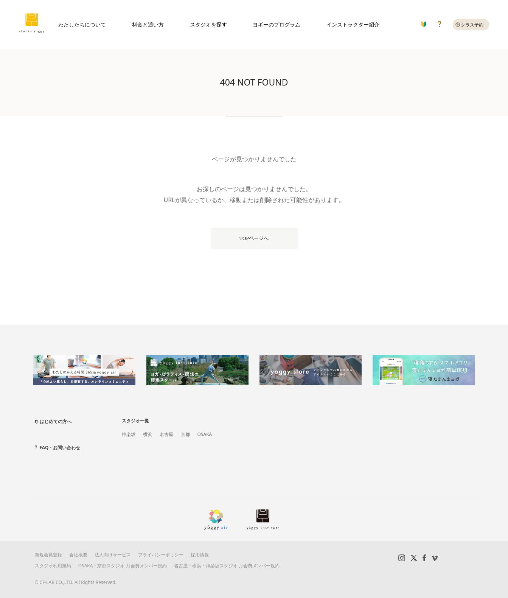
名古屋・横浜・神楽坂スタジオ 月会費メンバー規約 (227, 565)
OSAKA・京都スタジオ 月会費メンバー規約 (122, 565)
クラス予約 (472, 25)
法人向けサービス (113, 554)
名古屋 (166, 434)
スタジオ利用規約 (53, 565)
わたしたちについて (82, 24)
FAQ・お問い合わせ (60, 447)
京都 (185, 434)
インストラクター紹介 (352, 24)
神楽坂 (128, 434)
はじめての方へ (55, 421)
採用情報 (200, 554)
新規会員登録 (48, 554)
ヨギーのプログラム (276, 24)
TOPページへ (253, 238)
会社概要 (78, 554)
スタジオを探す (208, 24)
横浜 (147, 434)
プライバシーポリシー (160, 554)
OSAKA (204, 434)
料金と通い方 (148, 24)
